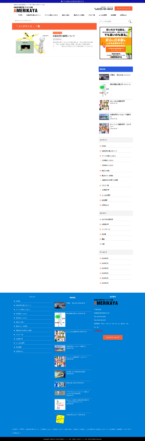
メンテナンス (57, 33)
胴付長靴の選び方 (116, 84)
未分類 (104, 234)
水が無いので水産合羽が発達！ (76, 372)
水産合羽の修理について (64, 36)
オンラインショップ (123, 8)
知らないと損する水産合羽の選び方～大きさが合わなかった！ (77, 401)
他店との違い (66, 15)
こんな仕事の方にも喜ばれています (95, 429)
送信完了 (15, 429)
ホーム (18, 20)
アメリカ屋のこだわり (51, 15)
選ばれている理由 (79, 15)
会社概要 (113, 15)
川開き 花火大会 (116, 75)
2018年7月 (105, 263)
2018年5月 (105, 273)
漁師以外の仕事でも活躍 (110, 180)
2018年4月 (105, 278)
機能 (103, 239)
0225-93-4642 (104, 9)
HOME (20, 15)
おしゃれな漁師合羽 (117, 101)
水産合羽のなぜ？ (72, 415)
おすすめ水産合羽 (107, 219)
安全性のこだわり (107, 165)
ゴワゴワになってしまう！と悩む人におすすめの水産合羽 (77, 392)
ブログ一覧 (91, 15)
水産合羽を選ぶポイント (33, 15)
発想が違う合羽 (71, 383)
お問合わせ (123, 15)
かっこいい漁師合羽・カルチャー (120, 125)
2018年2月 (105, 283)
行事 (103, 244)
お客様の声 (105, 190)
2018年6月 (105, 268)
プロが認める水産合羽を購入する (72, 1)
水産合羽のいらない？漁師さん (120, 116)
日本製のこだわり (107, 160)
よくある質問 (103, 15)
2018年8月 (105, 258)
